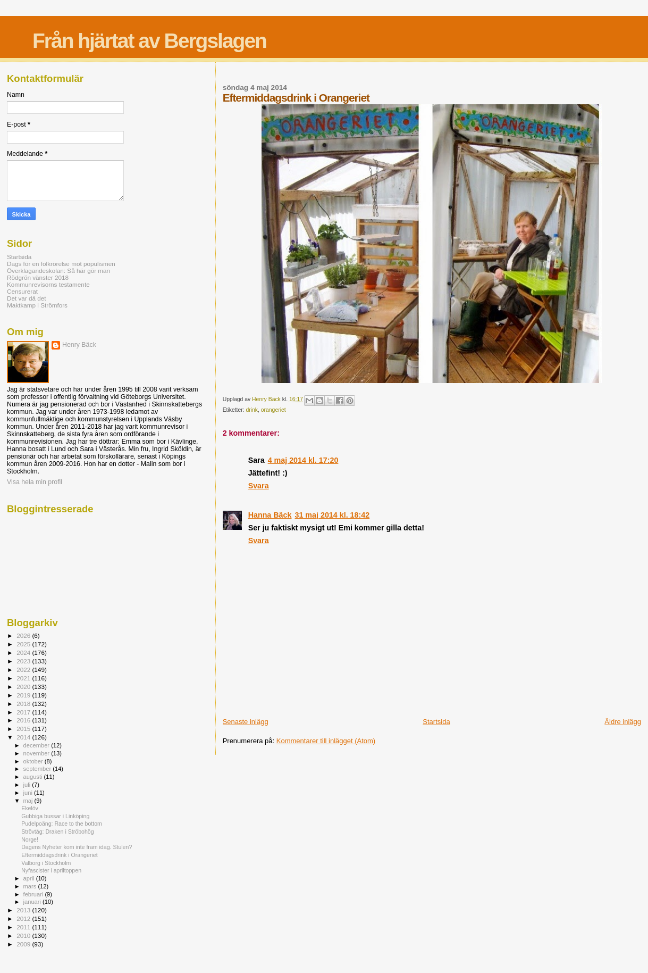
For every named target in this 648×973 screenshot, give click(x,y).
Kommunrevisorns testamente (48, 284)
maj (29, 800)
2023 (24, 661)
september (38, 769)
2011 (24, 927)
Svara (258, 485)
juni (28, 792)
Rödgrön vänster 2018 (38, 277)
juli (27, 784)
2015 (24, 728)
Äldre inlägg (622, 722)
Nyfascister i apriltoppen (51, 870)
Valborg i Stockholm (46, 863)
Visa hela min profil (34, 482)
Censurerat (22, 291)
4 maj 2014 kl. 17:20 (303, 460)
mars (30, 886)
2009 (24, 944)
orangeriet (273, 410)
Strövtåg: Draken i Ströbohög (57, 831)
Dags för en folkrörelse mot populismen (61, 263)
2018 (24, 703)
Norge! (29, 839)
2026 (24, 635)
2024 (24, 652)
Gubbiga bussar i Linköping (55, 816)
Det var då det (26, 298)
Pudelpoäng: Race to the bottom (61, 823)
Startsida (436, 722)
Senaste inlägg (245, 722)
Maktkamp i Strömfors (37, 305)
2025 (24, 644)
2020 (24, 686)
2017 (24, 712)
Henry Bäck (79, 344)
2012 (24, 918)
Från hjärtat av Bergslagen (149, 40)
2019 (24, 695)
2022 (24, 669)
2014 (24, 737)
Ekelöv (29, 808)
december (37, 745)
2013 (24, 910)
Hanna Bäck (270, 515)
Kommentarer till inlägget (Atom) (325, 741)
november (37, 753)
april (29, 878)
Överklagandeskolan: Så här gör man (58, 270)
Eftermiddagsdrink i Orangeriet (59, 855)
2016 (24, 720)
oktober (34, 761)
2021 (24, 678)
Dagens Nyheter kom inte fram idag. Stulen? (76, 847)
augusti (33, 777)
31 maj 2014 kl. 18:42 (331, 515)
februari (34, 894)
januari (33, 902)
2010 (24, 935)
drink (252, 410)
